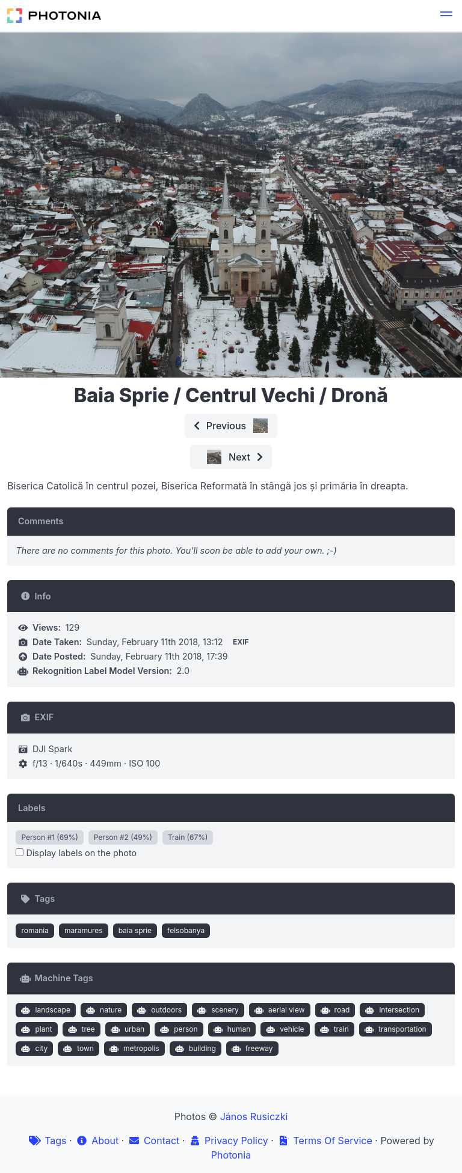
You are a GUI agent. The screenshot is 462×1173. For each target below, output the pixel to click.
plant (35, 1029)
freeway (251, 1048)
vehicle (283, 1029)
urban (126, 1029)
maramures (83, 930)
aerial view (277, 1010)
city (33, 1048)
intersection (391, 1010)
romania (35, 930)
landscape (44, 1010)
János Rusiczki (254, 1116)
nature (102, 1010)
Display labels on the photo (76, 853)
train (333, 1029)
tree (80, 1029)
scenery (217, 1010)
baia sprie (135, 930)
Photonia (231, 1155)
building (194, 1048)
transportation (394, 1029)
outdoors (158, 1010)
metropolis (132, 1048)
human (230, 1029)
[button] (446, 16)
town (77, 1048)
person (178, 1029)
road (334, 1010)
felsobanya (186, 930)
